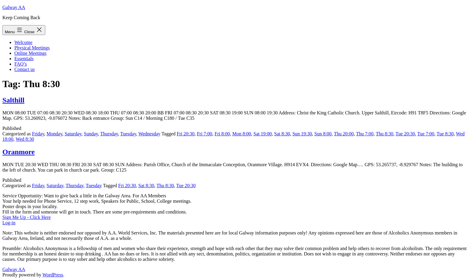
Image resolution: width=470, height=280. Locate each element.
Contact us (24, 69)
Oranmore (18, 152)
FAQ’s (20, 63)
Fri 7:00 (204, 133)
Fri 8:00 (222, 133)
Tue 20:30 (405, 133)
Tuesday (128, 133)
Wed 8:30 (25, 139)
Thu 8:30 (384, 133)
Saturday (73, 133)
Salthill (13, 100)
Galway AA (13, 7)
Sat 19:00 (263, 133)
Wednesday (149, 133)
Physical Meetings (32, 47)
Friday (38, 133)
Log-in (9, 222)
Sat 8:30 (282, 133)
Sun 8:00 (323, 133)
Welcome (23, 42)
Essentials (24, 58)
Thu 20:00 (344, 133)
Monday (54, 133)
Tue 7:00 (425, 133)
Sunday (91, 133)
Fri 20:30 (186, 133)
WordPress (52, 274)
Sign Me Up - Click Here (26, 217)
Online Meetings (30, 53)
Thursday (109, 133)
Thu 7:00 (364, 133)
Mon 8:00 (241, 133)
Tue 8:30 (445, 133)
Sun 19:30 (302, 133)
